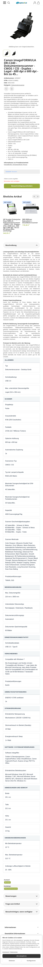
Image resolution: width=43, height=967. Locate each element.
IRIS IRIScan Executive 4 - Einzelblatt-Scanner (30, 221)
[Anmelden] (34, 2)
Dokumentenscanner (17, 85)
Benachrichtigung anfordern (21, 186)
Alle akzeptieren (21, 956)
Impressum (5, 952)
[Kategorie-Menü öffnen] (4, 2)
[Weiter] (38, 196)
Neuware (7, 882)
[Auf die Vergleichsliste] (11, 88)
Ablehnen (12, 960)
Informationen (21, 927)
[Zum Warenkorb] (38, 2)
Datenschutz (14, 952)
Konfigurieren (31, 960)
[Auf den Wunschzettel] (6, 88)
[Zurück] (34, 196)
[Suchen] (8, 3)
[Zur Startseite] (21, 3)
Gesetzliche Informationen (21, 933)
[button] (6, 53)
